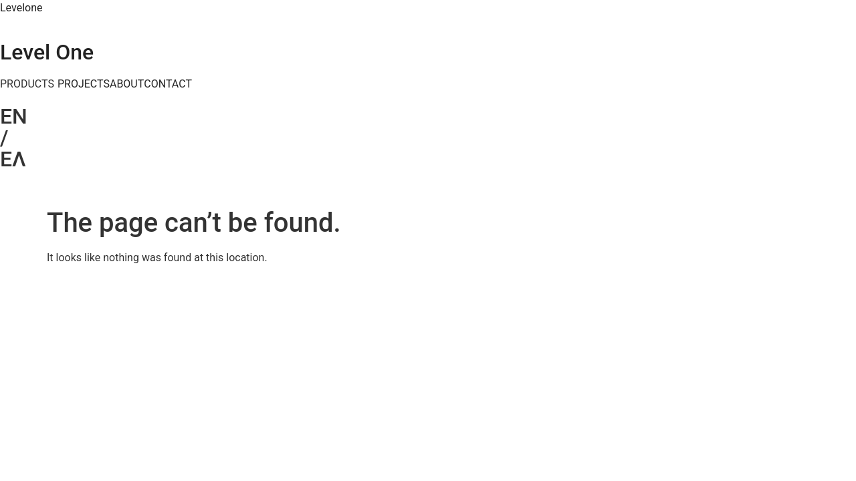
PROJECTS (84, 84)
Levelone (21, 7)
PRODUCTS (27, 84)
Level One (47, 52)
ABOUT (127, 84)
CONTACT (168, 84)
